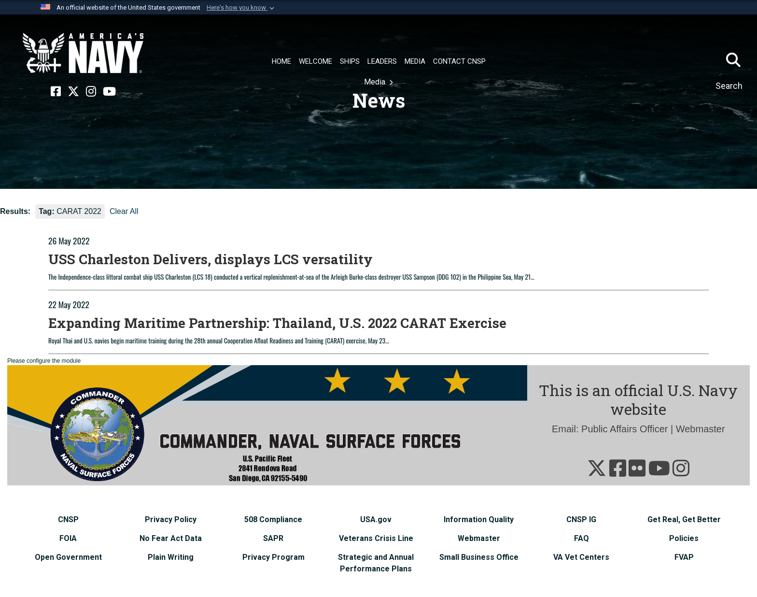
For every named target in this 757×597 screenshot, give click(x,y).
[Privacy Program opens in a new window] (273, 557)
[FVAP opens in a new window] (684, 557)
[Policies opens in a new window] (684, 538)
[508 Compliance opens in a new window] (273, 519)
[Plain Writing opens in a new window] (171, 557)
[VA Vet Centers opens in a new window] (581, 557)
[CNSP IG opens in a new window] (581, 519)
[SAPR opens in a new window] (273, 538)
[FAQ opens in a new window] (581, 538)
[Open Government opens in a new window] (68, 557)
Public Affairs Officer (624, 429)
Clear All (124, 211)
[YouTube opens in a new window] (109, 92)
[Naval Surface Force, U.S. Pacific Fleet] (83, 53)
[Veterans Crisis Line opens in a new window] (376, 538)
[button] (241, 8)
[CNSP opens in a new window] (68, 519)
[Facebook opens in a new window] (56, 92)
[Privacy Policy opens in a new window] (170, 519)
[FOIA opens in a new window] (68, 538)
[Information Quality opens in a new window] (479, 519)
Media (375, 81)
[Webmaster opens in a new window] (479, 538)
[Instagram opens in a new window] (91, 92)
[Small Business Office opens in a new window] (479, 557)
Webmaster (700, 429)
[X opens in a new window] (73, 92)
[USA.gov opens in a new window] (376, 519)
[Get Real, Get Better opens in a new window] (684, 519)
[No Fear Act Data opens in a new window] (171, 538)
